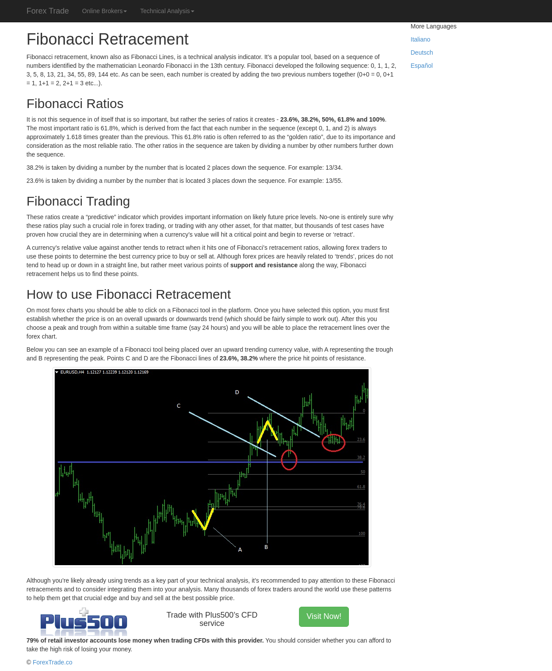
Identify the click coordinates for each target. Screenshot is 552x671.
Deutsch (422, 52)
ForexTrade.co (53, 662)
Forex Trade (48, 11)
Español (422, 65)
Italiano (420, 39)
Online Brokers (104, 10)
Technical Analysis (167, 10)
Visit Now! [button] (323, 616)
